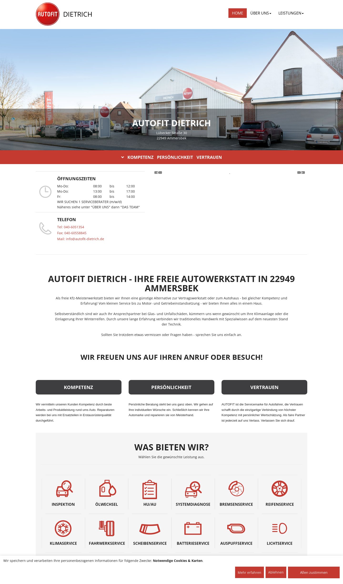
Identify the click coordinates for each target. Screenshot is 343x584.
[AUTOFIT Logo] (47, 14)
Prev (158, 172)
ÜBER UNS (260, 13)
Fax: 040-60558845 (71, 233)
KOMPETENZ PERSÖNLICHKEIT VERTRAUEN (171, 157)
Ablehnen (276, 572)
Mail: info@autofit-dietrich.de (80, 239)
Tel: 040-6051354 (70, 227)
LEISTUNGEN (291, 13)
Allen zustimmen (314, 572)
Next (301, 172)
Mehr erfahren (249, 572)
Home (237, 13)
